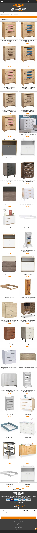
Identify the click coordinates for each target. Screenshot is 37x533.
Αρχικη (1, 12)
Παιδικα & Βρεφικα (7, 12)
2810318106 (20, 10)
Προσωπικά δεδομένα (18, 521)
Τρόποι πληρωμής (18, 526)
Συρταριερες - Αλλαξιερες (17, 12)
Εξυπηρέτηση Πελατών (18, 529)
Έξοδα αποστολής (18, 527)
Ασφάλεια (18, 524)
